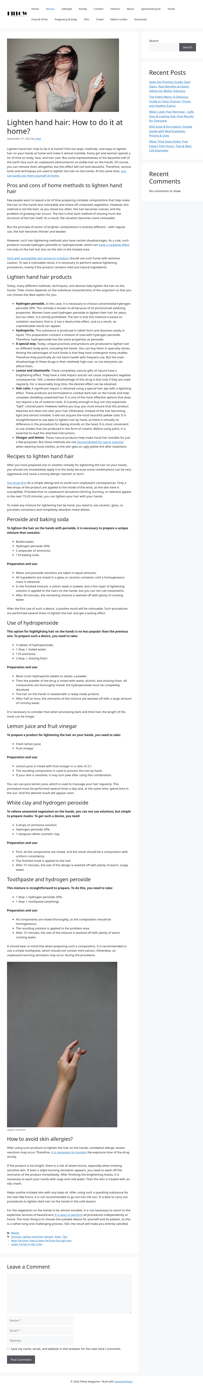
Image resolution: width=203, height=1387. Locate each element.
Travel (171, 9)
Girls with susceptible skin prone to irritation (38, 258)
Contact (98, 9)
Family (83, 9)
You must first (16, 483)
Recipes (48, 1236)
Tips (64, 1236)
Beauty (50, 9)
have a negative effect (114, 245)
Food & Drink (39, 19)
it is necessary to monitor (69, 1152)
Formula (16, 1236)
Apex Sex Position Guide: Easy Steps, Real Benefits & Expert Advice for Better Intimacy (170, 86)
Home (35, 9)
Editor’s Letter (119, 19)
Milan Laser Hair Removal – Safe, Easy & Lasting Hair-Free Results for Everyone (171, 116)
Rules (58, 1236)
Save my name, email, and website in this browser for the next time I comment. (66, 1349)
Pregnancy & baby (66, 19)
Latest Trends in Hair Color (26, 1244)
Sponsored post (150, 9)
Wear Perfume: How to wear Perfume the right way (41, 1240)
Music (130, 9)
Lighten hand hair (32, 1236)
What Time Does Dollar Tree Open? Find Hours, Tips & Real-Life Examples (170, 145)
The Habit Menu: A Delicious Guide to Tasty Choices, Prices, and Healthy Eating (170, 101)
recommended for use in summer (100, 442)
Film (86, 19)
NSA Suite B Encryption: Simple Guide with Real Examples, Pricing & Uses (170, 131)
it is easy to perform (68, 1215)
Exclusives (141, 19)
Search (154, 41)
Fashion (115, 9)
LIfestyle (67, 9)
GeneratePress (123, 1381)
